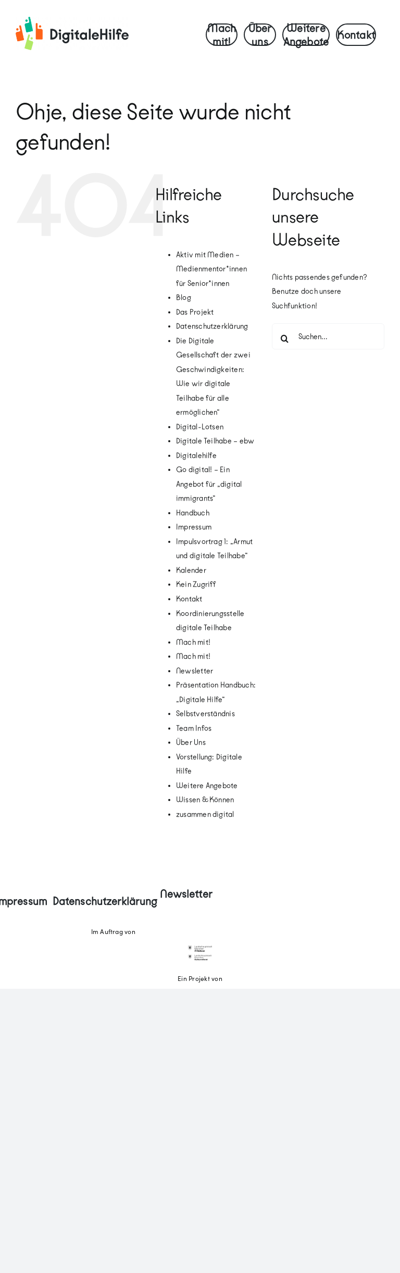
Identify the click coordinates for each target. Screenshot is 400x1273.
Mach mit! (193, 642)
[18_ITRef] (199, 949)
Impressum (193, 527)
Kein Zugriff (196, 584)
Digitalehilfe (196, 455)
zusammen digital (205, 814)
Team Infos (193, 728)
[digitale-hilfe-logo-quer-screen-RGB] (72, 20)
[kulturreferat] (199, 958)
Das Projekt (195, 312)
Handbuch (192, 512)
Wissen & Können (205, 799)
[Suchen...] (328, 336)
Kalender (191, 570)
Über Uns (191, 742)
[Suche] (285, 338)
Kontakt (189, 599)
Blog (183, 297)
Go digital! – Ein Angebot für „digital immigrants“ (209, 484)
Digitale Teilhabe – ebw (215, 441)
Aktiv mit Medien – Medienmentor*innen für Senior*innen (211, 269)
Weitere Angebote (207, 785)
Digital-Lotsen (199, 426)
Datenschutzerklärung (212, 326)
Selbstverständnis (205, 713)
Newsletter (194, 670)
